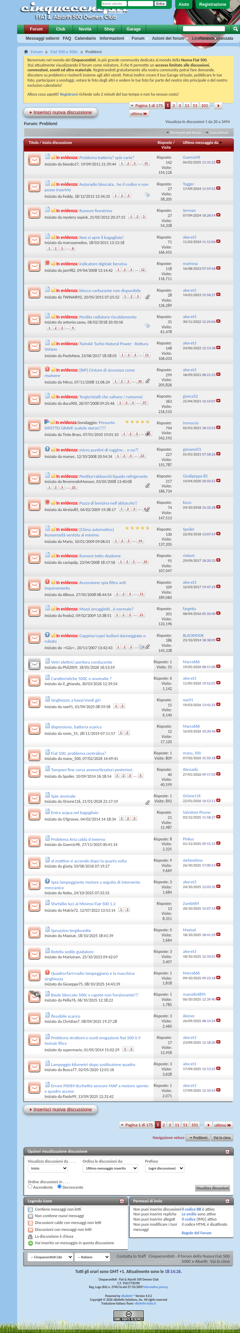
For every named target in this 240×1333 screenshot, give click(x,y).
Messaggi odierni (42, 38)
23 (142, 455)
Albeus (68, 594)
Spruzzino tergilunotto (71, 930)
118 (169, 268)
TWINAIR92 (72, 297)
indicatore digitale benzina (103, 263)
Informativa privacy (155, 1287)
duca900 (70, 403)
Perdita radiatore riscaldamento (108, 316)
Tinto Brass (72, 434)
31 (170, 321)
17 (170, 1042)
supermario (72, 1049)
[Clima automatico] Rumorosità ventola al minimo (79, 532)
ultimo (139, 113)
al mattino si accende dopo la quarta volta (89, 860)
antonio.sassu (74, 322)
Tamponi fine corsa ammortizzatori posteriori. (92, 769)
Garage (134, 29)
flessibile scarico (65, 1016)
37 (144, 402)
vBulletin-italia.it (145, 1303)
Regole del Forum (197, 1233)
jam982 (69, 270)
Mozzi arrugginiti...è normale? (107, 608)
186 (169, 640)
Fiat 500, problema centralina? (78, 753)
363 (169, 401)
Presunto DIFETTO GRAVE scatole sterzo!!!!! (80, 425)
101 (204, 105)
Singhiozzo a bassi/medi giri (76, 700)
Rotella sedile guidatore (72, 951)
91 (170, 560)
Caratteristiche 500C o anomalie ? (81, 678)
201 (169, 613)
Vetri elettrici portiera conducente (81, 662)
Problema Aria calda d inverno (78, 839)
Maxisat (69, 935)
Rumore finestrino (96, 210)
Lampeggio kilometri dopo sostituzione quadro (93, 1064)
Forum (36, 29)
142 (169, 162)
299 (169, 375)
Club (60, 29)
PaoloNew (71, 355)
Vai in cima (222, 1138)
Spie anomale (63, 796)
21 (141, 615)
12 (143, 269)
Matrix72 (70, 910)
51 (195, 105)
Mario (68, 541)
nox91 (68, 706)
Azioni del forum (168, 38)
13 (170, 908)
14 (140, 540)
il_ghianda (71, 683)
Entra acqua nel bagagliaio (74, 812)
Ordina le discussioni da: (103, 1161)
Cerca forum (218, 132)
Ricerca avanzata (216, 38)
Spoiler (68, 776)
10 (145, 561)
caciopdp (70, 562)
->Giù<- (69, 647)
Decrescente (70, 1187)
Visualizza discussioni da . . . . (52, 1161)
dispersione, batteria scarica (76, 726)
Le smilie (189, 1214)
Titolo (34, 142)
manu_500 (72, 758)
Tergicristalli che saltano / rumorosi (111, 396)
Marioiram (71, 957)
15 (146, 163)
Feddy (68, 196)
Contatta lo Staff (131, 1256)
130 (169, 534)
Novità (85, 29)
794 (169, 428)
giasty (67, 866)
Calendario (85, 38)
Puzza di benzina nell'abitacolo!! (108, 503)
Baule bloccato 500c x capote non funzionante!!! (95, 994)
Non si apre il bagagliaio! (102, 237)
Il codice (189, 1219)
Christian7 (71, 1021)
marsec (69, 456)
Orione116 (72, 801)
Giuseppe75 (73, 984)
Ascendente (40, 1187)
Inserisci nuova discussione (60, 112)
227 (169, 454)
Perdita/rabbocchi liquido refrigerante (114, 476)
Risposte (165, 142)
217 (169, 481)
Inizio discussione (57, 142)
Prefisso (151, 1161)
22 (73, 487)
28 (170, 295)
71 (170, 242)
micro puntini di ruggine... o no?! (109, 449)
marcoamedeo (75, 242)
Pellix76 (69, 1000)
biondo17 (71, 164)
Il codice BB (191, 1209)
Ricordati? (114, 12)
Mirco (67, 382)
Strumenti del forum (185, 132)
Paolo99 (69, 1096)
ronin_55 (70, 733)
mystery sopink (75, 217)
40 (170, 774)
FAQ (67, 38)
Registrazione (212, 4)
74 (170, 507)
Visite (166, 147)
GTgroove (71, 819)
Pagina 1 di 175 (149, 105)
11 (187, 105)
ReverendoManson (78, 481)
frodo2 (68, 615)
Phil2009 (70, 667)
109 (169, 587)
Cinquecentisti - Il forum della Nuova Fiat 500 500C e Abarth (189, 1258)
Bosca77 (69, 1069)
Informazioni (112, 38)
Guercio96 (71, 844)
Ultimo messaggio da (203, 142)
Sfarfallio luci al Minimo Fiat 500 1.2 (83, 903)
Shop (109, 29)
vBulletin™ (128, 1296)
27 (170, 188)
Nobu (67, 892)
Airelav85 (71, 509)
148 (169, 348)
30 (140, 381)
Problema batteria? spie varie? (107, 157)
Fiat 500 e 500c (64, 51)
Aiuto (184, 4)
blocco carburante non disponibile (110, 290)
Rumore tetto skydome (100, 555)
